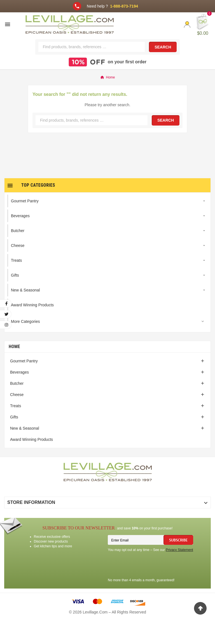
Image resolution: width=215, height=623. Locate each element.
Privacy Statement (179, 550)
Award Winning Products (31, 439)
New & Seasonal (24, 428)
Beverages (19, 372)
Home (14, 346)
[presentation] (150, 566)
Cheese (17, 394)
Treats (15, 406)
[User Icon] (187, 24)
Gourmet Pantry (24, 361)
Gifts (14, 417)
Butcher (17, 383)
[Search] (91, 47)
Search (163, 47)
